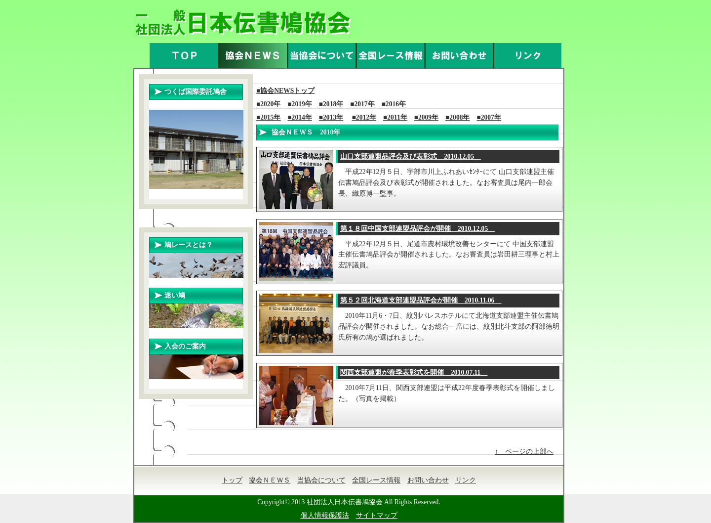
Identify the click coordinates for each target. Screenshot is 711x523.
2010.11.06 (420, 300)
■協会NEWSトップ (285, 90)
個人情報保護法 (325, 515)
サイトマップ (376, 515)
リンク (465, 480)
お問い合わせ (428, 480)
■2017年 (362, 104)
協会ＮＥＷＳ (269, 480)
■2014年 (299, 117)
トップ (232, 480)
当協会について (321, 480)
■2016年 (394, 104)
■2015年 (268, 117)
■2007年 (489, 117)
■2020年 (268, 104)
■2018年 (331, 104)
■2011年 (395, 117)
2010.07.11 (413, 372)
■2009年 (426, 117)
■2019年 (299, 104)
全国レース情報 (376, 480)
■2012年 (364, 117)
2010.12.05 (410, 156)
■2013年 (331, 117)
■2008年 (457, 117)
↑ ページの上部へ (524, 451)
